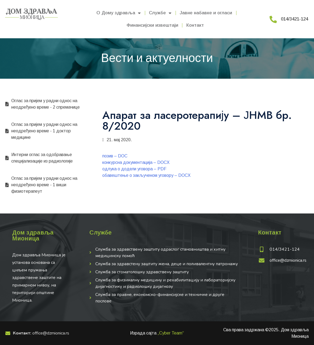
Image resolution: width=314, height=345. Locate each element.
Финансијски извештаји (152, 25)
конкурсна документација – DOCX (136, 162)
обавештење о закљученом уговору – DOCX (146, 175)
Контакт (195, 25)
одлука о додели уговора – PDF (134, 169)
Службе (160, 13)
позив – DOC (114, 156)
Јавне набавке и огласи (206, 12)
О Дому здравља (118, 13)
